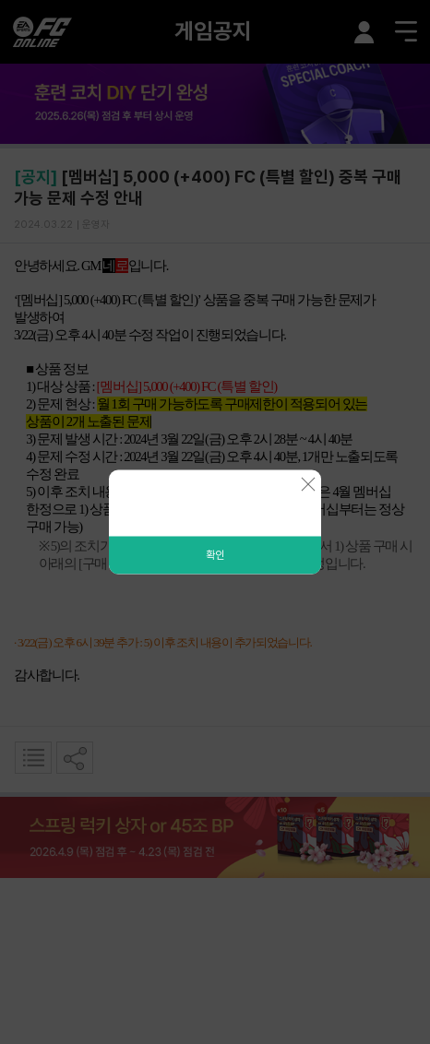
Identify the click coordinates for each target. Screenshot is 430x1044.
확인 (215, 555)
